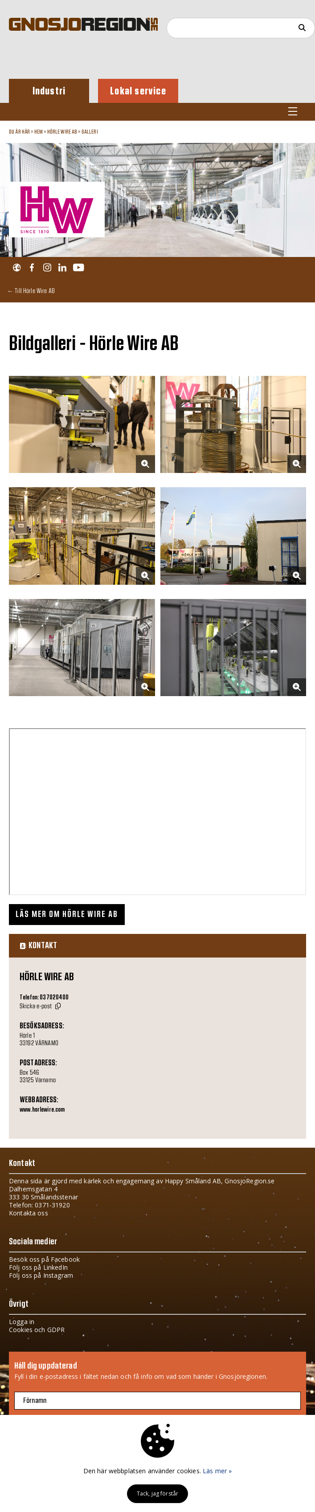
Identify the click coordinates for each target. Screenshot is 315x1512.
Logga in (21, 1321)
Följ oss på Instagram (41, 1275)
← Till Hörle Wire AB (31, 290)
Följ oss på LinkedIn (38, 1267)
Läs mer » (217, 1471)
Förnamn (34, 1400)
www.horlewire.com (42, 1110)
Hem (38, 131)
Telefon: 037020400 (44, 997)
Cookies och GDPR (37, 1329)
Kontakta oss (28, 1213)
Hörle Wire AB (62, 131)
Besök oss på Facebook (44, 1259)
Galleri (90, 131)
